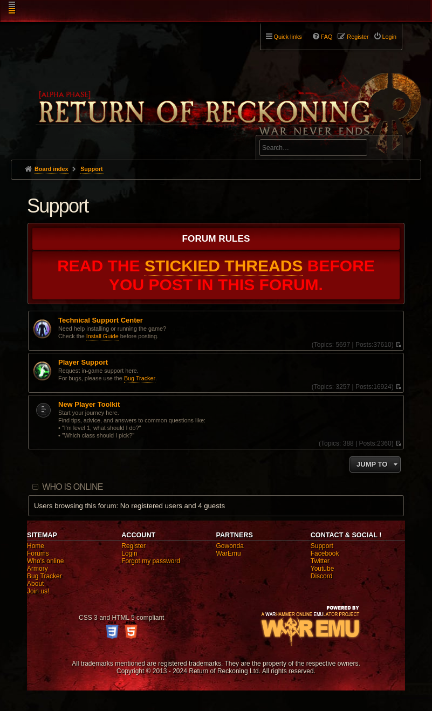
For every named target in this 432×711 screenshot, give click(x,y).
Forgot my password (150, 561)
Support (57, 206)
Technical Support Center (100, 320)
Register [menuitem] (357, 36)
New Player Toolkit (89, 404)
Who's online (45, 561)
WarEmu (228, 553)
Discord (322, 576)
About (35, 583)
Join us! (38, 591)
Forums (38, 553)
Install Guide (102, 336)
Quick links (288, 36)
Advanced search (293, 130)
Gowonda (230, 546)
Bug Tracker (139, 378)
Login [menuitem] (389, 36)
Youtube (322, 568)
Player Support (83, 362)
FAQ (327, 36)
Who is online (72, 486)
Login (129, 553)
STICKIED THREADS (224, 266)
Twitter (320, 561)
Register (133, 546)
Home (35, 546)
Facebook (325, 553)
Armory (37, 568)
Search (388, 149)
